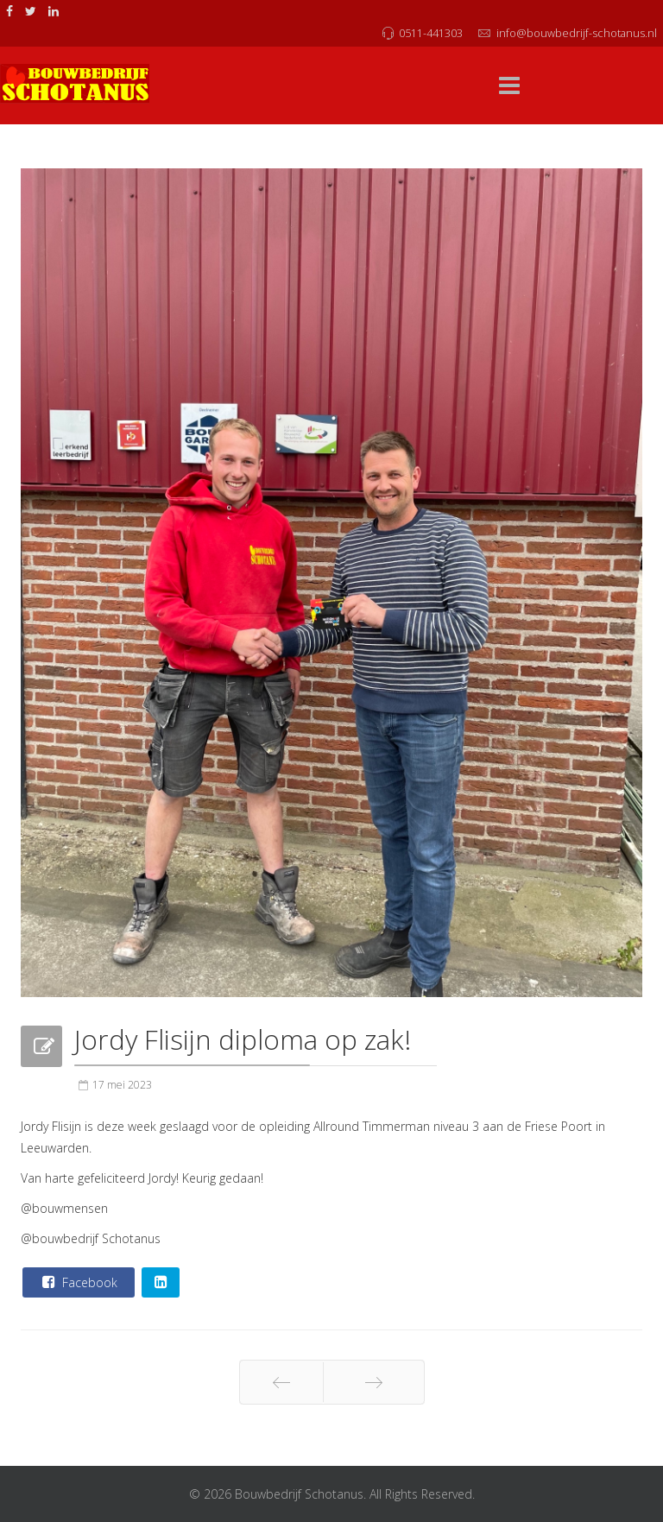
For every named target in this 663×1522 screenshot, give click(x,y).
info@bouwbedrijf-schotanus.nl (576, 33)
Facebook (77, 1282)
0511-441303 (431, 33)
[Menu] (509, 86)
